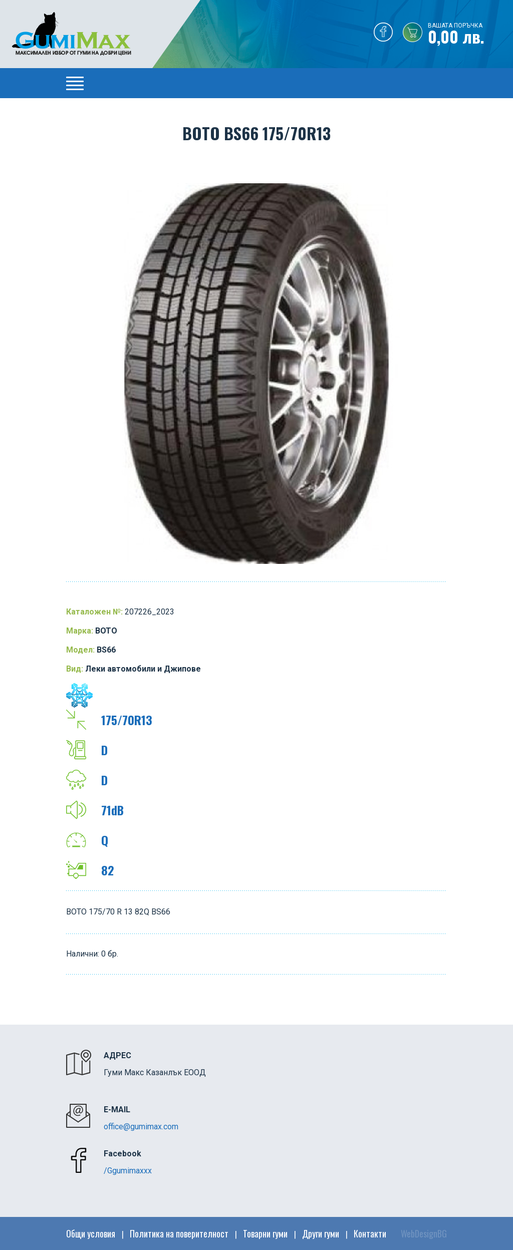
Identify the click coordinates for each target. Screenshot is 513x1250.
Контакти (370, 1233)
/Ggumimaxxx (128, 1170)
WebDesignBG (424, 1233)
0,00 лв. (470, 35)
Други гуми (320, 1233)
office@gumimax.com (141, 1126)
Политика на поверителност (179, 1233)
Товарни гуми (265, 1233)
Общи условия (90, 1233)
